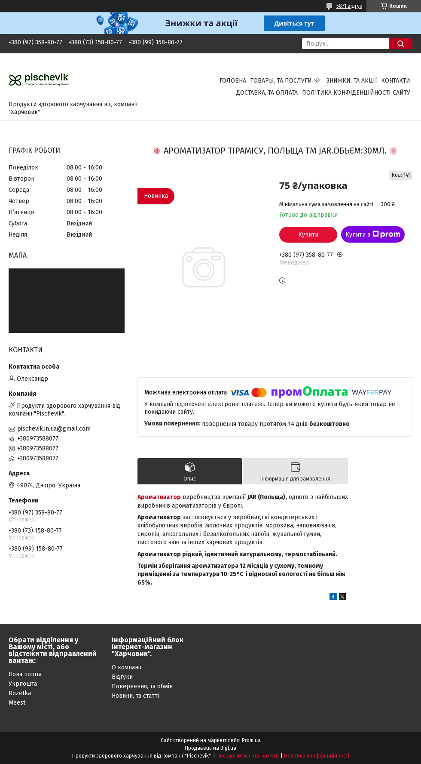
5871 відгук (349, 6)
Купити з (372, 234)
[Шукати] (400, 43)
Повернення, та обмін (142, 686)
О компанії (126, 667)
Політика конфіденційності (316, 756)
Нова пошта (25, 674)
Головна (233, 80)
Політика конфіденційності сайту (356, 92)
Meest (17, 702)
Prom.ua (251, 740)
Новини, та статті (135, 695)
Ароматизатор (159, 497)
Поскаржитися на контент (248, 756)
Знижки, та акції (351, 80)
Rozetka (20, 693)
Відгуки (122, 677)
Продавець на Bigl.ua (210, 748)
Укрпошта (23, 683)
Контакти (395, 80)
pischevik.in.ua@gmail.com (54, 428)
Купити (308, 234)
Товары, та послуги (281, 80)
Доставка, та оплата (267, 92)
